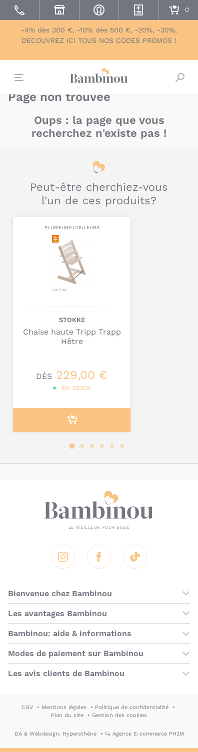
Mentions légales (64, 707)
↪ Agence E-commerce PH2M (144, 734)
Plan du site (67, 715)
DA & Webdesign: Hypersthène (55, 734)
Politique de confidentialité (131, 707)
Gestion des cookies (119, 715)
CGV (27, 707)
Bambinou (99, 75)
